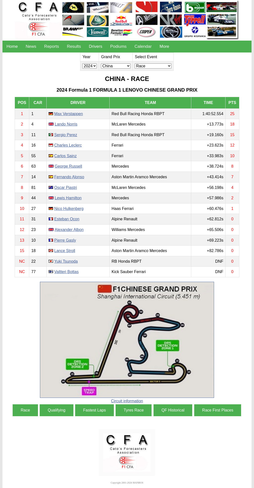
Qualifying (56, 410)
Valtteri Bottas (66, 272)
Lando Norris (66, 124)
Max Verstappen (68, 114)
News (31, 46)
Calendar (143, 46)
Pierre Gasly (65, 240)
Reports (51, 46)
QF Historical (172, 410)
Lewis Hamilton (68, 198)
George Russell (68, 166)
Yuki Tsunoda (66, 261)
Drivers (95, 46)
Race (25, 410)
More (164, 46)
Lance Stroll (64, 251)
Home (12, 46)
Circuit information (127, 401)
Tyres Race (134, 410)
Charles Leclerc (68, 145)
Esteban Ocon (66, 219)
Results (74, 46)
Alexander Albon (69, 230)
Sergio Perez (65, 135)
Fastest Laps (94, 410)
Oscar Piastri (65, 187)
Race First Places (217, 410)
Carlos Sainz (65, 156)
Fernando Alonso (69, 177)
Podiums (118, 46)
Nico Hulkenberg (69, 208)
